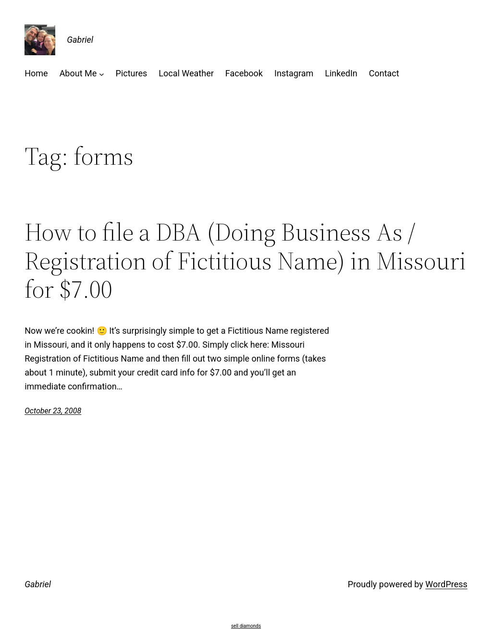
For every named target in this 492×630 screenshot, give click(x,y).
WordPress (446, 584)
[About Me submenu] (101, 73)
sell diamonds (246, 626)
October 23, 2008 (53, 410)
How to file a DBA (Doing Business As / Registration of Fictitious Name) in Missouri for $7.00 (245, 260)
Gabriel (80, 40)
